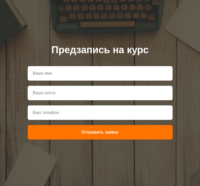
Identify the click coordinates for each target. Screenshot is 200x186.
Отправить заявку (100, 132)
